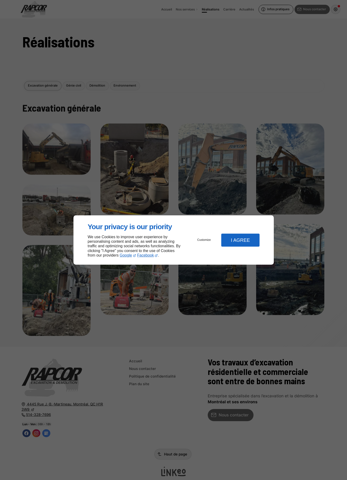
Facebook (145, 255)
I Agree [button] (240, 240)
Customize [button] (204, 240)
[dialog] (173, 240)
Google (126, 255)
